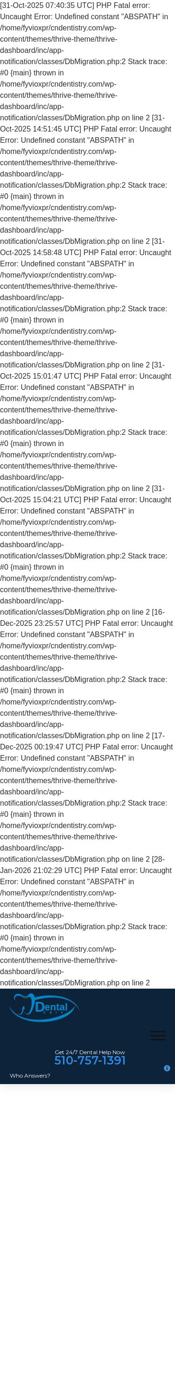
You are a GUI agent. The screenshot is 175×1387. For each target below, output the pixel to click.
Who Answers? (30, 1075)
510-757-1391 (90, 1060)
